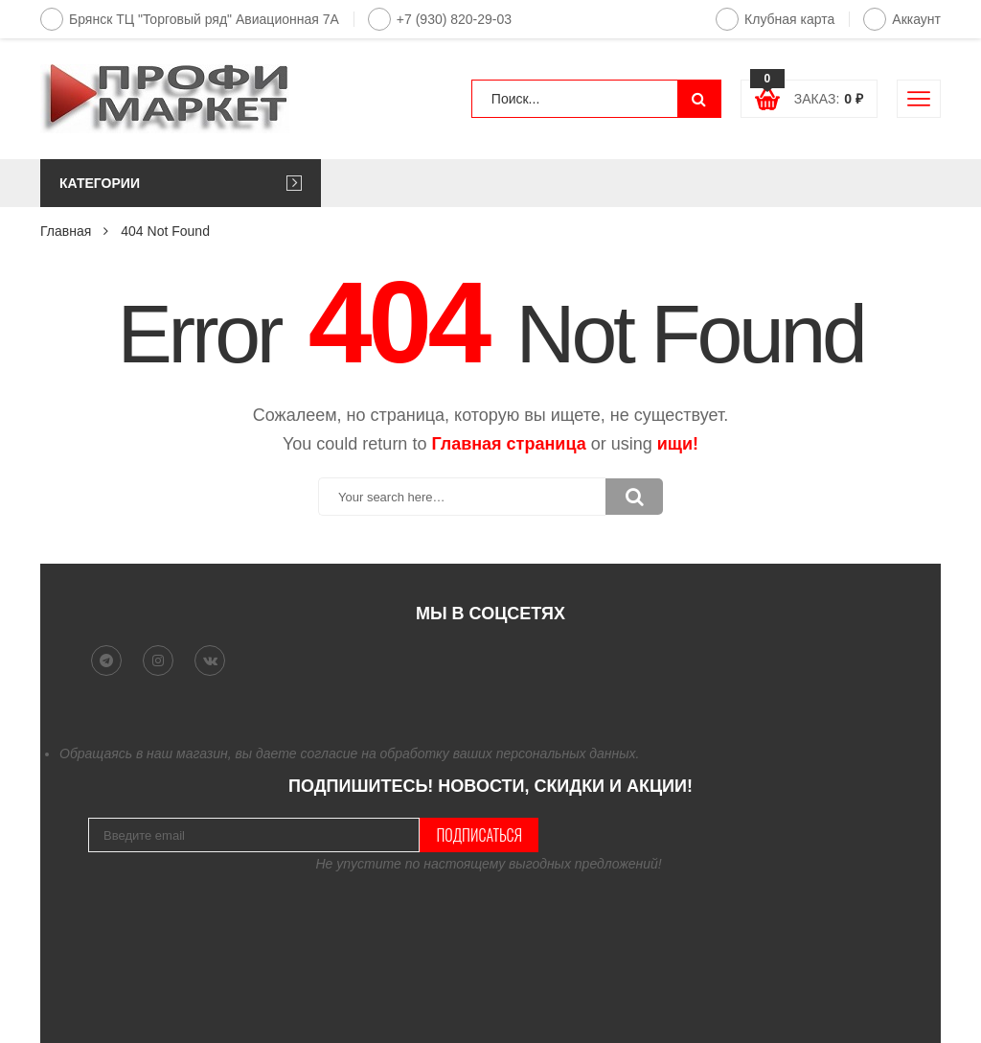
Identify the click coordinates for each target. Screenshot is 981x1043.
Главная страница (508, 443)
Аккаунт (902, 19)
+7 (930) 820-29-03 (440, 19)
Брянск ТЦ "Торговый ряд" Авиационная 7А (189, 19)
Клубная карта (775, 19)
